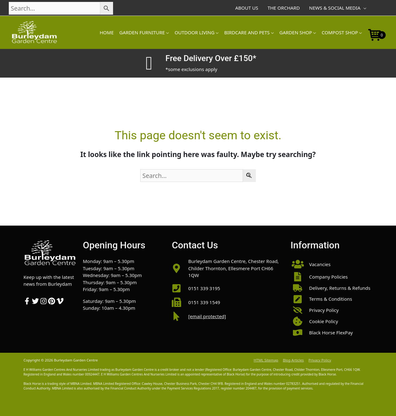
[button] (331, 264)
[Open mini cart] (375, 34)
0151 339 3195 (204, 288)
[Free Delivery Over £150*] (149, 63)
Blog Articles (293, 360)
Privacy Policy (320, 360)
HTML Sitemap (266, 360)
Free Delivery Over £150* (211, 58)
